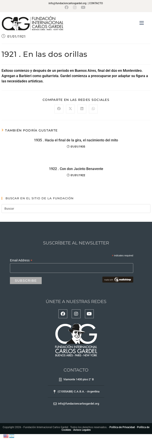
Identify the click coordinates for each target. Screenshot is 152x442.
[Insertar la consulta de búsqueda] (76, 208)
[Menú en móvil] (141, 23)
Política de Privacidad (122, 427)
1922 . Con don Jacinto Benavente (76, 169)
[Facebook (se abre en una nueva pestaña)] (68, 7)
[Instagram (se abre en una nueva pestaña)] (75, 7)
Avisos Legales (82, 429)
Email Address (21, 260)
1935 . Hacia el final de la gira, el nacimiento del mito (76, 140)
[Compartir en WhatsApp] (93, 109)
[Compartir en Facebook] (58, 109)
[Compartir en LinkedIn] (81, 109)
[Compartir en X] (70, 109)
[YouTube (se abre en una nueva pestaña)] (83, 7)
